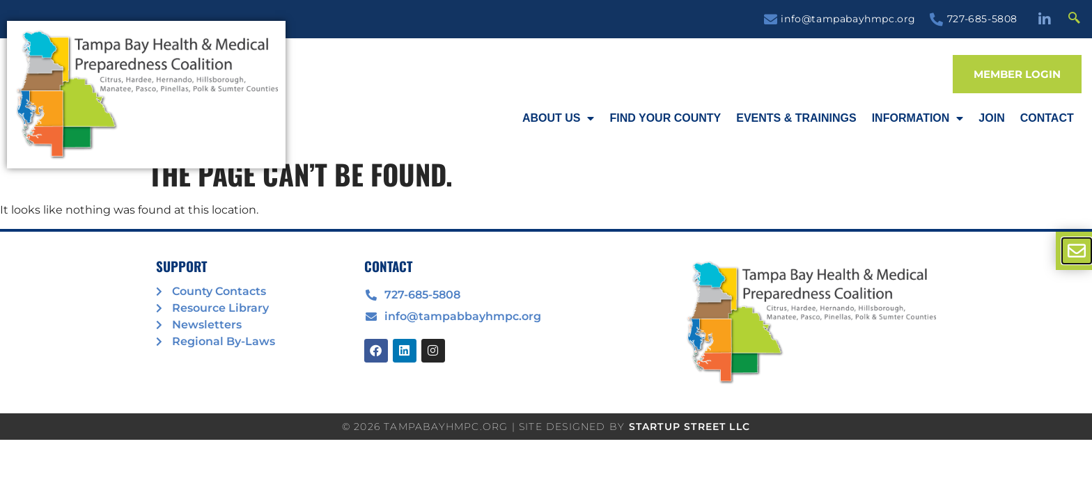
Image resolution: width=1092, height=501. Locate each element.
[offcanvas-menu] (1077, 251)
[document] (546, 250)
